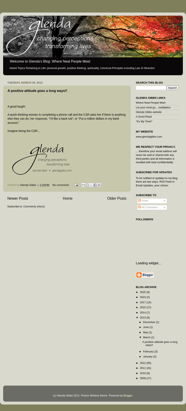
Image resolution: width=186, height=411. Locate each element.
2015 (143, 307)
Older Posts (116, 198)
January (148, 356)
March (147, 337)
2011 (143, 368)
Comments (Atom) (34, 206)
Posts (143, 200)
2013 (143, 317)
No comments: (61, 185)
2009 (143, 378)
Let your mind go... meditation (153, 107)
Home (68, 198)
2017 (143, 302)
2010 (143, 373)
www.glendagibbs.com (149, 136)
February (148, 351)
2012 (143, 363)
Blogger (127, 395)
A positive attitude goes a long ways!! (37, 91)
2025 (143, 292)
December (149, 322)
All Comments (148, 207)
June (146, 327)
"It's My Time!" (144, 121)
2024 (143, 297)
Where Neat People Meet (150, 102)
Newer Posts (17, 198)
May (146, 332)
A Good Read (144, 116)
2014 (143, 312)
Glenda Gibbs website (149, 112)
